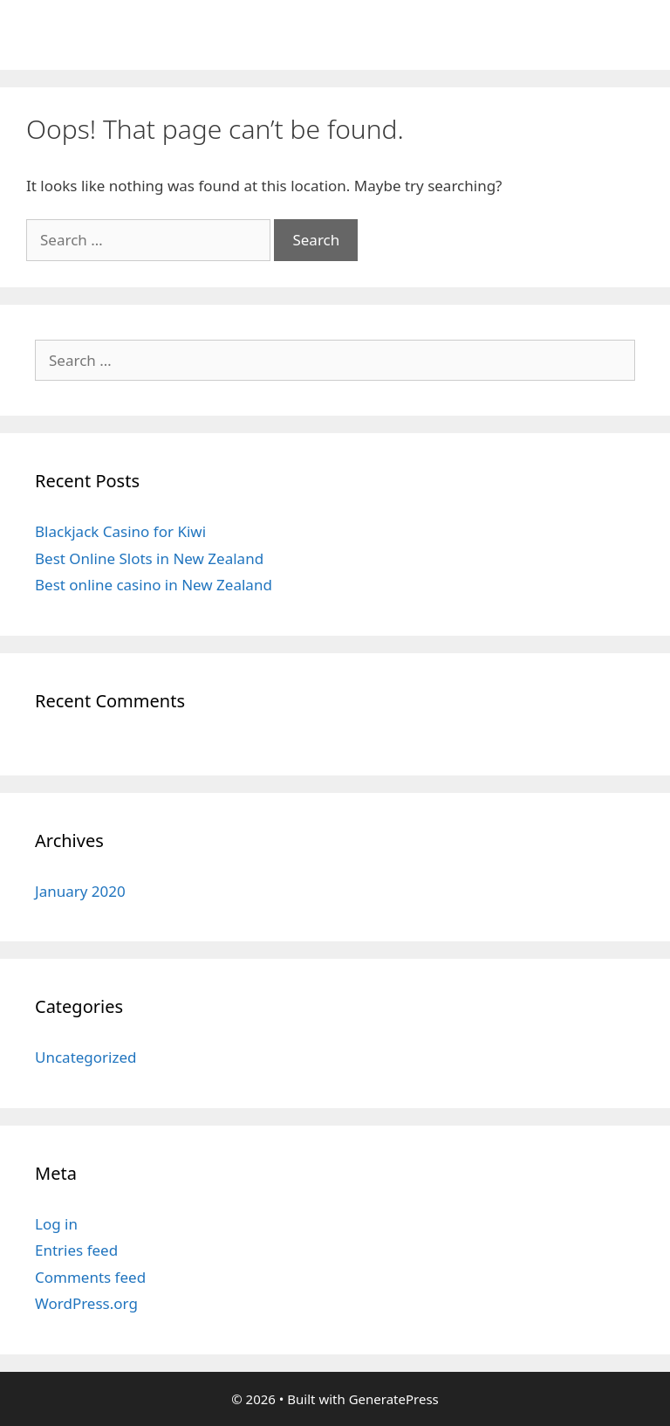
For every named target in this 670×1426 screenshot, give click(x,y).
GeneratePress (394, 1399)
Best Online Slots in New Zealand (149, 558)
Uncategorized (86, 1057)
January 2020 (80, 891)
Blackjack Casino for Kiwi (120, 531)
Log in (56, 1224)
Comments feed (90, 1277)
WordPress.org (86, 1303)
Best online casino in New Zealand (153, 585)
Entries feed (76, 1250)
